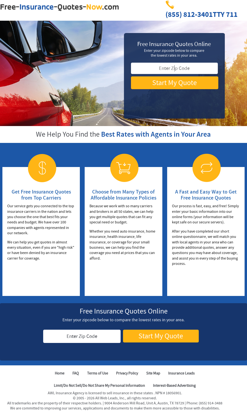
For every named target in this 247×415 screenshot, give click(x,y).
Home (59, 373)
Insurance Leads (181, 373)
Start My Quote (174, 82)
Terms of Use (97, 373)
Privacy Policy (127, 373)
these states (144, 393)
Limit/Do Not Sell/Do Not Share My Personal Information (99, 385)
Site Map (153, 373)
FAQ (75, 373)
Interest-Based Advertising (174, 385)
